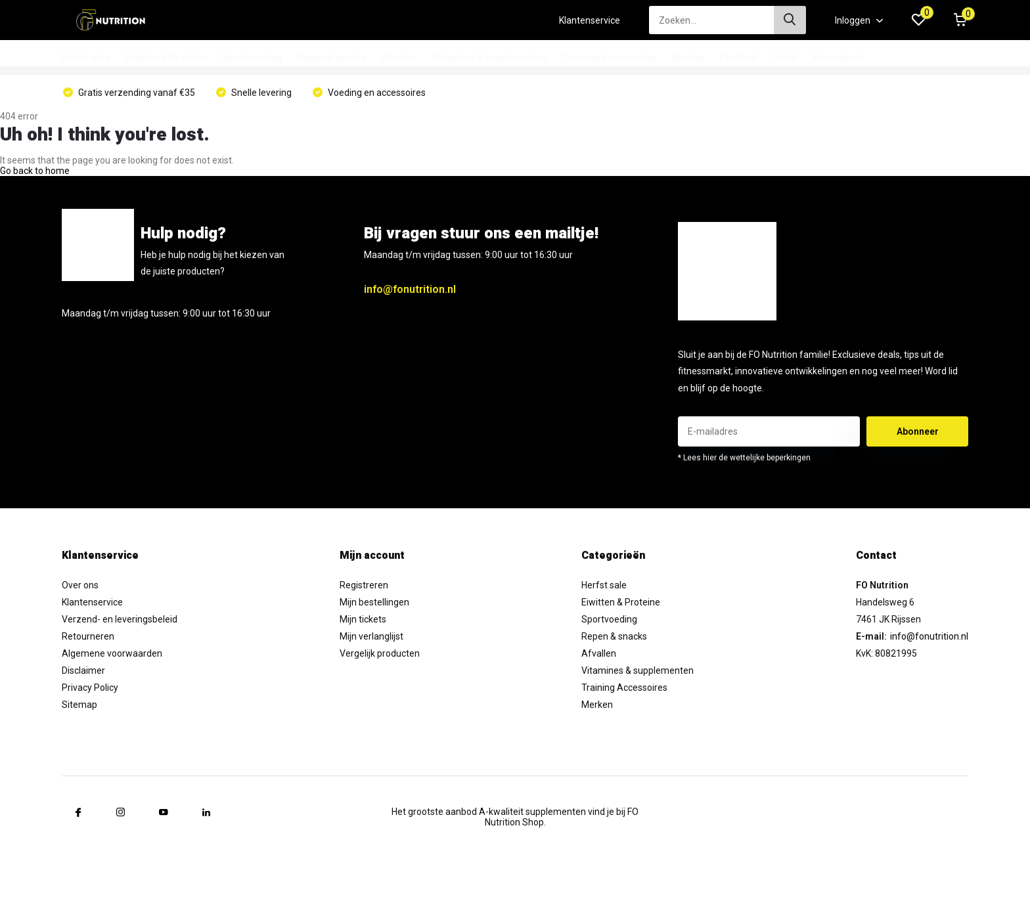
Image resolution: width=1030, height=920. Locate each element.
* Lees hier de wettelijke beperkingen (744, 457)
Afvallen (398, 58)
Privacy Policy (90, 687)
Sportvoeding (252, 58)
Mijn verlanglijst (371, 636)
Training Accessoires (609, 58)
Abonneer (918, 431)
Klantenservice (589, 20)
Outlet (785, 58)
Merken (688, 58)
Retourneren (88, 636)
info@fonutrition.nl (410, 289)
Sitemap (79, 704)
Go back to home (35, 170)
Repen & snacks (331, 58)
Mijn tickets (363, 619)
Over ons (80, 585)
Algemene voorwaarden (112, 653)
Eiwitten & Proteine (166, 58)
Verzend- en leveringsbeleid (119, 619)
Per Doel (738, 58)
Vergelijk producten (380, 653)
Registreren (364, 585)
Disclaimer (83, 670)
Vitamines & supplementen (489, 58)
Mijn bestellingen (374, 602)
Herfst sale (86, 58)
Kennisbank (838, 58)
